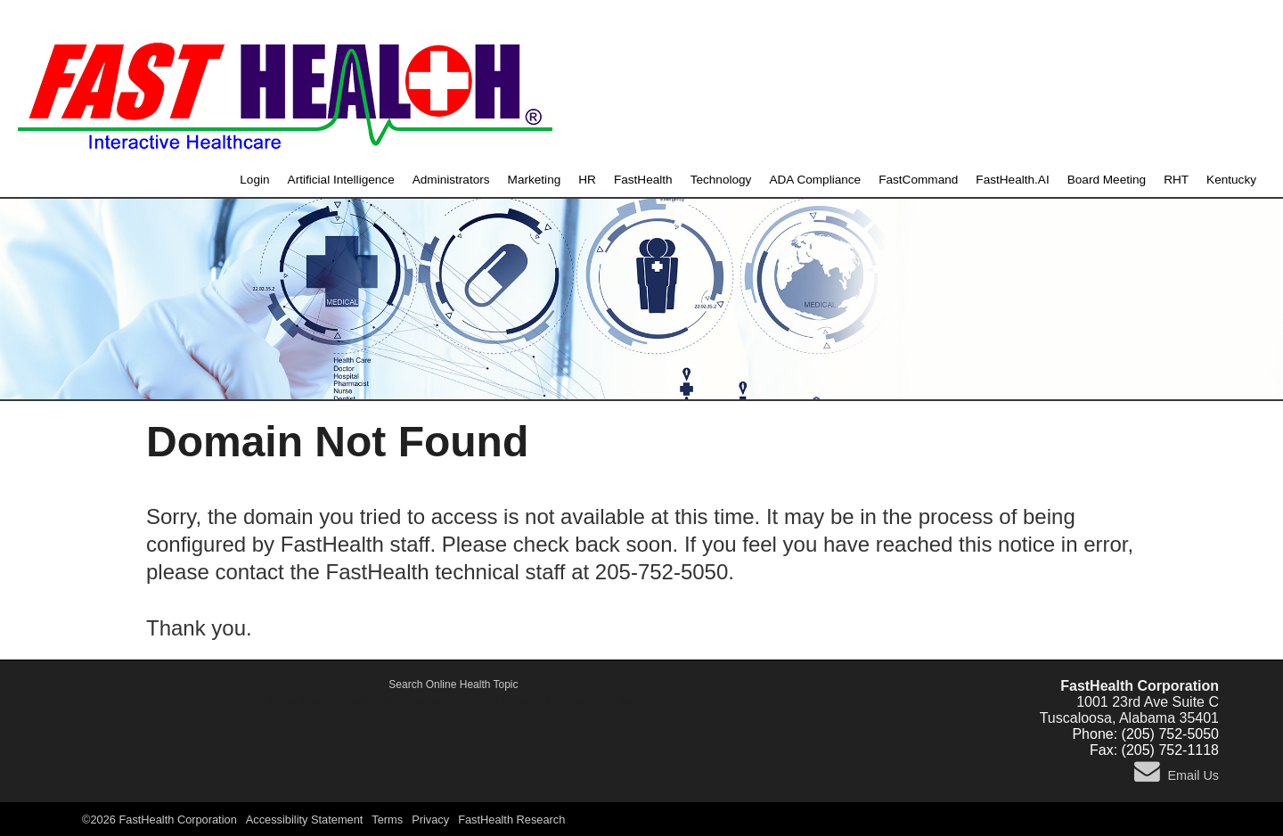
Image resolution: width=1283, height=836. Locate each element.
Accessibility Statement (305, 819)
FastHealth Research (511, 819)
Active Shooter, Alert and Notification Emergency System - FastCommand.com (454, 700)
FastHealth (643, 179)
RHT (1176, 179)
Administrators (451, 179)
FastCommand (918, 179)
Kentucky (1231, 179)
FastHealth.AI (1012, 179)
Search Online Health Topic (453, 684)
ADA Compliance (815, 179)
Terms (387, 819)
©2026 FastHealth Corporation (159, 819)
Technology (721, 179)
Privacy (430, 819)
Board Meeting (1106, 179)
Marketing (534, 179)
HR (587, 179)
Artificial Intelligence (341, 179)
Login (254, 179)
